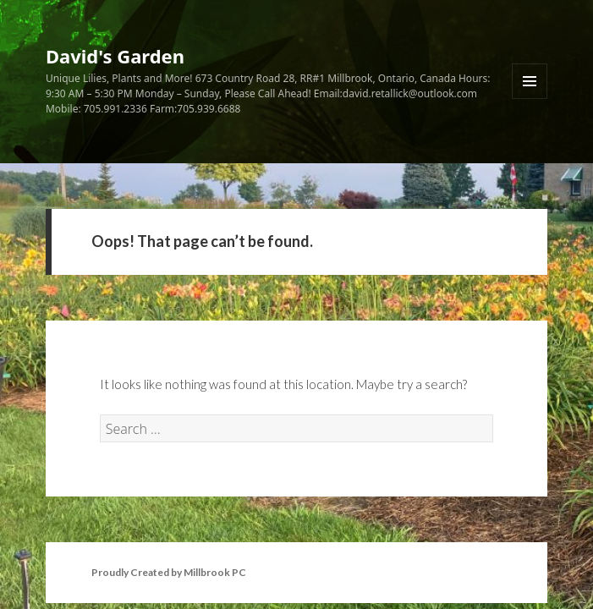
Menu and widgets (530, 98)
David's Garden (115, 56)
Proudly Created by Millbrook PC (168, 572)
